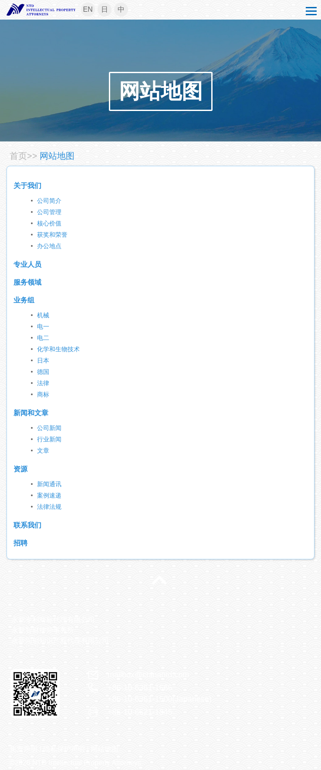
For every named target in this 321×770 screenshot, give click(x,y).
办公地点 (49, 245)
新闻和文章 (31, 413)
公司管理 (49, 211)
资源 (20, 469)
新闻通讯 (49, 484)
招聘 (20, 543)
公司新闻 (49, 427)
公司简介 (49, 200)
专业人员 (27, 264)
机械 (43, 315)
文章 (43, 450)
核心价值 (49, 223)
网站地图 (161, 91)
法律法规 (49, 506)
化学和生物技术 (58, 349)
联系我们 (27, 525)
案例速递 (49, 495)
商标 (43, 394)
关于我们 (27, 185)
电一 (43, 326)
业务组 (24, 300)
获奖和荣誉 (52, 234)
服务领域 (27, 282)
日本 (43, 360)
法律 (43, 383)
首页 (18, 156)
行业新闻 (49, 439)
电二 (43, 337)
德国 (43, 371)
